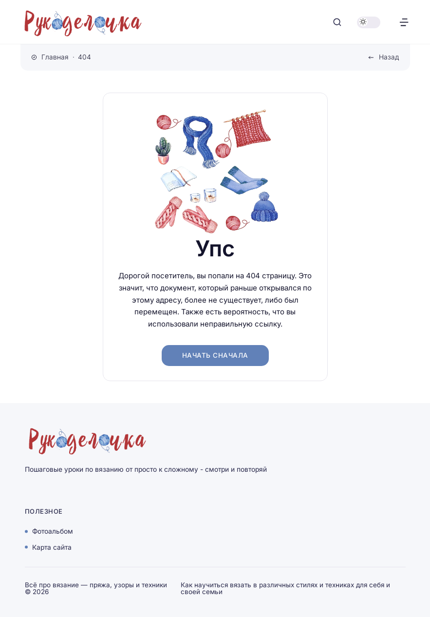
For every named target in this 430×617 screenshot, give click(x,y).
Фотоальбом (52, 531)
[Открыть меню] (404, 22)
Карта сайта (52, 547)
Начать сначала (215, 355)
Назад (389, 57)
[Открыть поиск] (337, 22)
